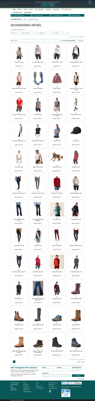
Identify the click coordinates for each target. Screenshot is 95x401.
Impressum (13, 388)
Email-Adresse (45, 373)
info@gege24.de (54, 388)
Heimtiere (48, 9)
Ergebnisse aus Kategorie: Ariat (18, 29)
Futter (31, 9)
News (14, 9)
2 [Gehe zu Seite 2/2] (16, 361)
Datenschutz (14, 390)
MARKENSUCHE (28, 12)
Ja (44, 4)
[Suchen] (22, 33)
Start (25, 19)
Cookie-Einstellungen (27, 391)
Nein (52, 4)
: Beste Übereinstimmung (68, 40)
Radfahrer (56, 9)
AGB (12, 386)
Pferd (25, 9)
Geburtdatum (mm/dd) (76, 367)
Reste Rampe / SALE (66, 9)
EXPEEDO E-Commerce (21, 400)
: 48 (80, 40)
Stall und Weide (39, 9)
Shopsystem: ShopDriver (14, 400)
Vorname (44, 367)
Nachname (59, 367)
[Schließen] (90, 2)
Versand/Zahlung (15, 383)
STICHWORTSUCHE (17, 12)
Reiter (19, 9)
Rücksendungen (14, 384)
